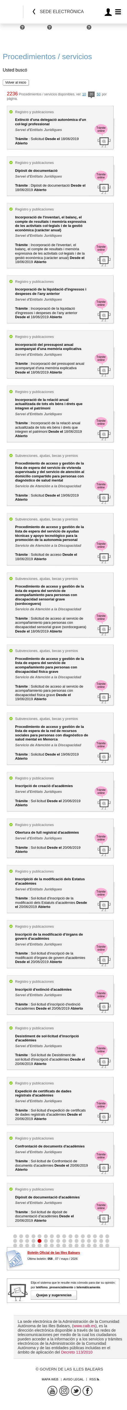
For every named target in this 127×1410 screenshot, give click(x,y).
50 (98, 94)
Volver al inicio (15, 82)
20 (91, 94)
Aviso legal (73, 1379)
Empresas (37, 29)
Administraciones (70, 29)
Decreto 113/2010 (76, 1352)
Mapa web (50, 1379)
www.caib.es (84, 1326)
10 (84, 94)
